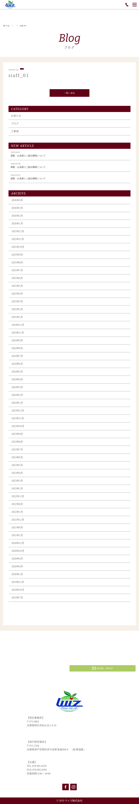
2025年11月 (18, 239)
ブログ (15, 124)
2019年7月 (17, 598)
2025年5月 (17, 286)
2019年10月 (18, 590)
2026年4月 (17, 200)
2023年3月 (17, 481)
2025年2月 (17, 309)
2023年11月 (18, 419)
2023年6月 (17, 458)
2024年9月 (17, 341)
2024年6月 (17, 364)
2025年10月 (18, 247)
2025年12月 (18, 232)
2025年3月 (17, 302)
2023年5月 (17, 465)
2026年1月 (17, 224)
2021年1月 (17, 535)
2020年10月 (18, 551)
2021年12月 (18, 520)
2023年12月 (18, 411)
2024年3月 (17, 387)
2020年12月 (18, 543)
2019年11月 (18, 582)
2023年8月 (17, 442)
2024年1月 (17, 403)
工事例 (15, 131)
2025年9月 (17, 255)
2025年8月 (17, 263)
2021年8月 (17, 528)
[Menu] (134, 4)
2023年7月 (17, 450)
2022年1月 (17, 512)
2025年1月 (17, 317)
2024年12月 (18, 325)
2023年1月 (17, 489)
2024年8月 (17, 348)
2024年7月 (17, 356)
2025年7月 (17, 271)
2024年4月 (17, 380)
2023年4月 (17, 473)
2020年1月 (17, 574)
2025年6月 (17, 278)
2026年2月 (17, 216)
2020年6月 (17, 559)
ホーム (6, 25)
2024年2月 (17, 395)
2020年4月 (17, 567)
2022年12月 (18, 497)
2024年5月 (17, 372)
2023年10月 (18, 426)
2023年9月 (17, 434)
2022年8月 (17, 504)
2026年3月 (17, 208)
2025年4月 (17, 294)
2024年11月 (18, 333)
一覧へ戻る (69, 93)
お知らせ (16, 116)
